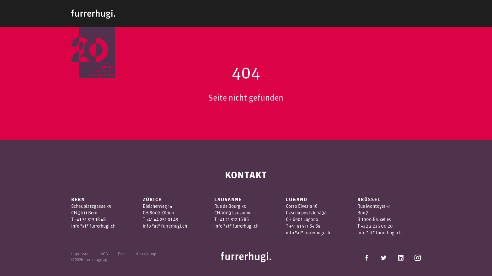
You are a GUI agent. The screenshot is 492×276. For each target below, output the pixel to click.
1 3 (230, 219)
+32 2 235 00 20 (377, 226)
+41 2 (223, 219)
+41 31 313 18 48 (90, 219)
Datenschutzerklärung (137, 253)
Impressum (81, 253)
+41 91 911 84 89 (304, 226)
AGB (104, 253)
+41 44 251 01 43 (162, 219)
